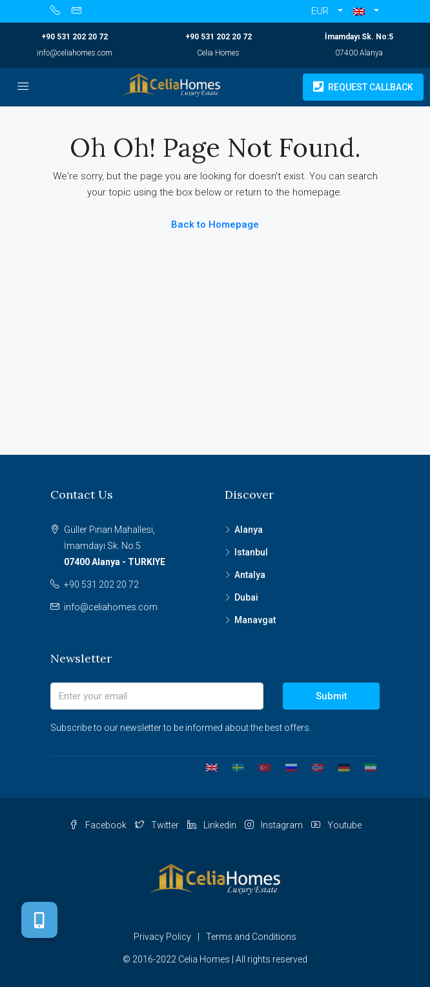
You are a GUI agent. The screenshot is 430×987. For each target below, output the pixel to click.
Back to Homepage (215, 224)
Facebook (98, 825)
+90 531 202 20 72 (74, 36)
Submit (331, 696)
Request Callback (363, 87)
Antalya (249, 575)
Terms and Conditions (251, 937)
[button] (366, 11)
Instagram (274, 825)
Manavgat (255, 620)
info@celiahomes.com (74, 52)
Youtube (336, 825)
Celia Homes (218, 52)
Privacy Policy (162, 937)
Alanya (248, 529)
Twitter (157, 825)
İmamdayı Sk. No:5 (359, 36)
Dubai (246, 597)
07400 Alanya (359, 52)
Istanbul (251, 552)
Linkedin (211, 825)
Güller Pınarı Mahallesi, (134, 547)
